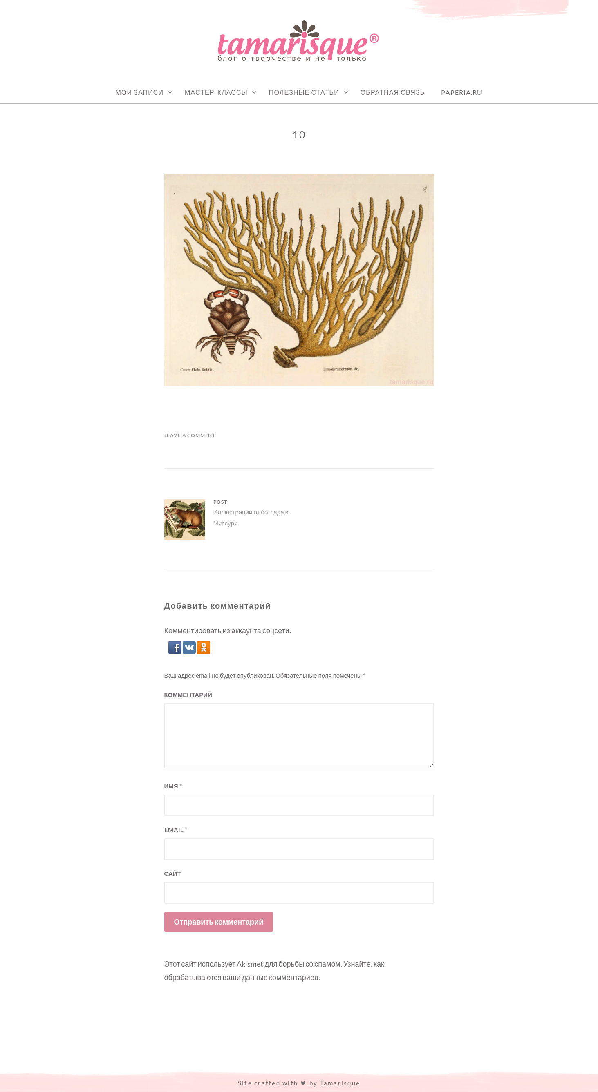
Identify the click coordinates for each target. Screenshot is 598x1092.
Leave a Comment (190, 435)
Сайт (172, 873)
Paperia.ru (461, 92)
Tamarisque (340, 1083)
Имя (173, 786)
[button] (175, 651)
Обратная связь (393, 92)
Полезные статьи (304, 92)
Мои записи (139, 92)
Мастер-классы (216, 92)
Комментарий (188, 694)
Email (175, 829)
